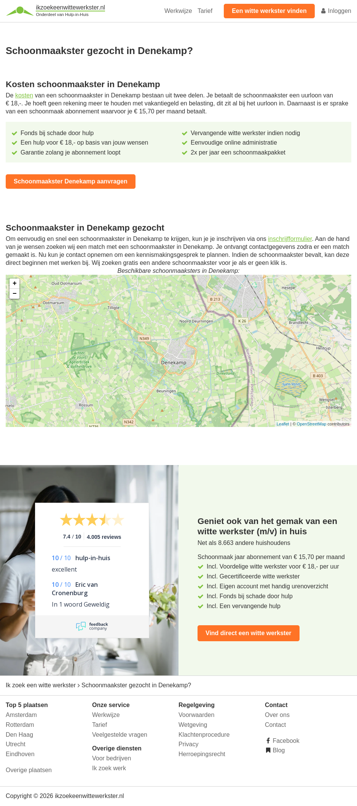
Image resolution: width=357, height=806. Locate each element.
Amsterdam (21, 715)
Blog (278, 750)
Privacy (188, 744)
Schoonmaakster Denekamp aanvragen (71, 181)
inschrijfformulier (290, 239)
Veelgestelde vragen (119, 734)
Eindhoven (20, 754)
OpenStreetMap (312, 424)
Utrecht (16, 744)
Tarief (205, 11)
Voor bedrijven (111, 758)
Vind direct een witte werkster (249, 633)
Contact (275, 725)
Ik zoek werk (109, 768)
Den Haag (19, 734)
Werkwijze (178, 11)
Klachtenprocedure (204, 734)
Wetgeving (192, 725)
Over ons (277, 715)
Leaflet (283, 424)
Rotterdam (20, 725)
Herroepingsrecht (201, 754)
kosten (24, 95)
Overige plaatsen (29, 770)
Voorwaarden (196, 715)
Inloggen (335, 11)
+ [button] (15, 283)
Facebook (285, 741)
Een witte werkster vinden (269, 11)
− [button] (15, 293)
